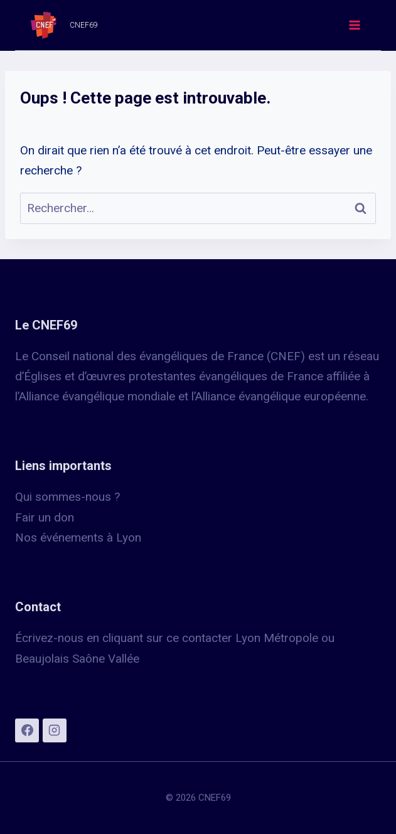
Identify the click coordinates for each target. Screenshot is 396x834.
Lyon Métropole (276, 638)
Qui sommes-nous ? (67, 496)
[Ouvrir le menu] (354, 25)
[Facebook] (27, 730)
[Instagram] (55, 730)
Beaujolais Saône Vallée (77, 658)
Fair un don (44, 517)
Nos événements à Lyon (78, 537)
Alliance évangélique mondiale (98, 396)
